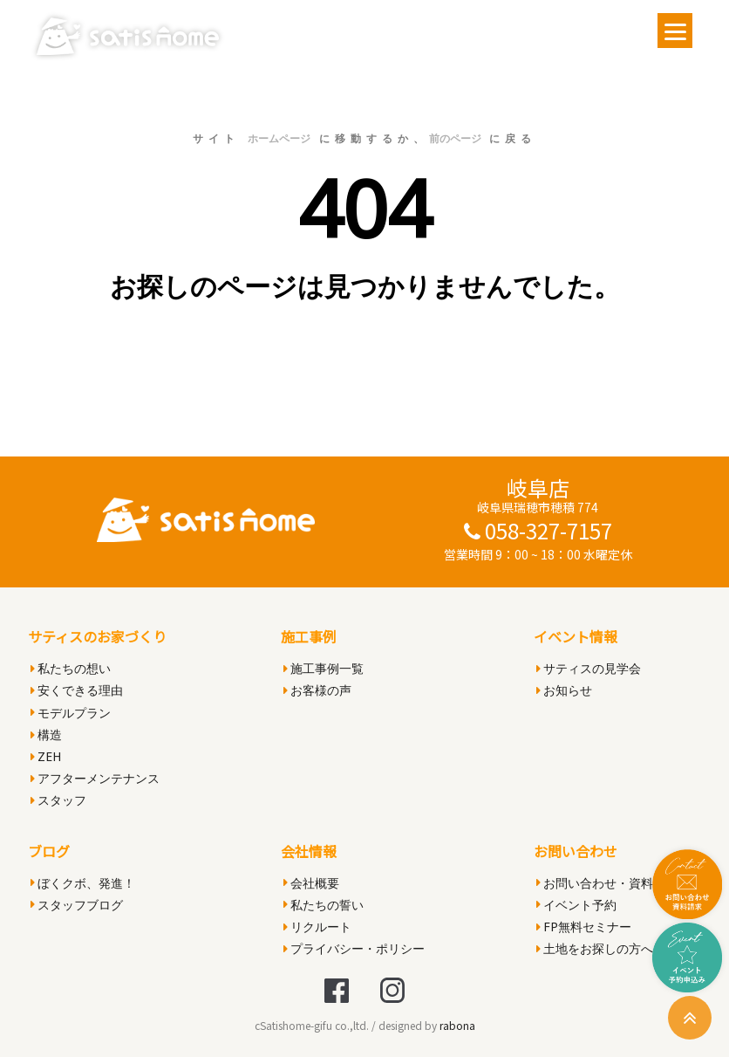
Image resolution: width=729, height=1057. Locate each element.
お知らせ (564, 690)
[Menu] (674, 30)
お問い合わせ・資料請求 (607, 883)
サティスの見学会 (588, 668)
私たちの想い (71, 668)
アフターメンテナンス (95, 778)
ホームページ (279, 138)
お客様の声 (317, 690)
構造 (46, 734)
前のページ (455, 138)
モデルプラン (71, 712)
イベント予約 (576, 904)
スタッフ (58, 800)
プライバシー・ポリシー (354, 948)
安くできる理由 (77, 690)
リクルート (317, 926)
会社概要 (311, 883)
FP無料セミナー (583, 926)
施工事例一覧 (323, 668)
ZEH (46, 756)
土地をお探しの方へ (594, 948)
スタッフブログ (77, 904)
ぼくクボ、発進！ (83, 883)
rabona (457, 1025)
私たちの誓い (323, 904)
